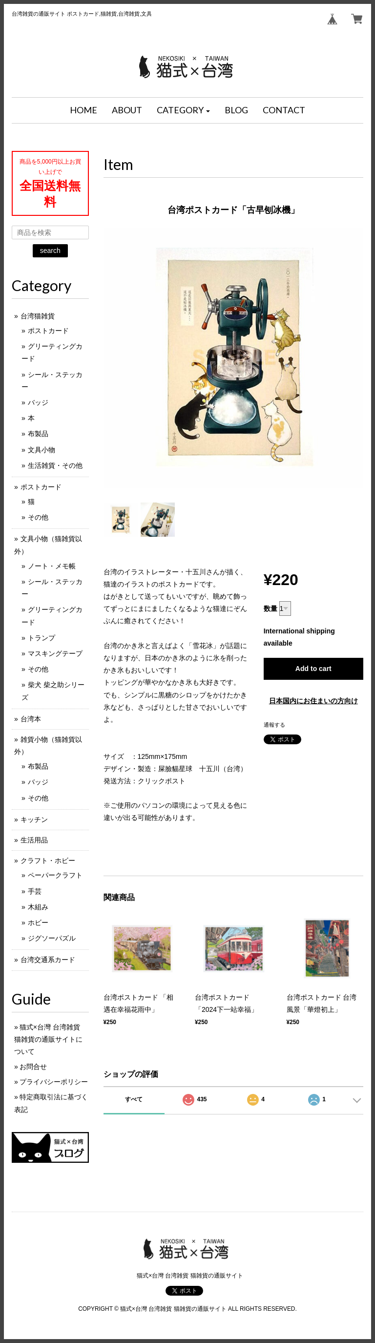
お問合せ (33, 1066)
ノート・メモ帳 (52, 566)
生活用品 (34, 840)
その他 (38, 517)
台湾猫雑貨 (38, 316)
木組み (38, 907)
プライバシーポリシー (54, 1082)
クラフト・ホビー (48, 860)
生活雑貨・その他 (55, 465)
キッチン (34, 819)
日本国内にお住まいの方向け (313, 701)
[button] (183, 110)
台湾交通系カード (48, 960)
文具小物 (41, 450)
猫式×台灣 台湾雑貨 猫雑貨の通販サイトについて (48, 1039)
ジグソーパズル (52, 938)
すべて (134, 1099)
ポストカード (48, 331)
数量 (270, 608)
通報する (274, 725)
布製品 (38, 434)
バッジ (38, 402)
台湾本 (31, 719)
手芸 (35, 891)
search (50, 250)
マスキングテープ (55, 653)
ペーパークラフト (55, 875)
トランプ (41, 638)
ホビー (38, 922)
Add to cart (313, 668)
